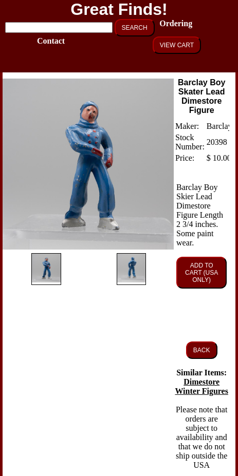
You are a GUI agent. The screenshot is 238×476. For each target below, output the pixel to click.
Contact (50, 40)
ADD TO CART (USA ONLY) (201, 272)
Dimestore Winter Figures (201, 386)
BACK (201, 350)
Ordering (172, 23)
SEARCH (135, 27)
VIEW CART (177, 45)
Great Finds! (118, 9)
